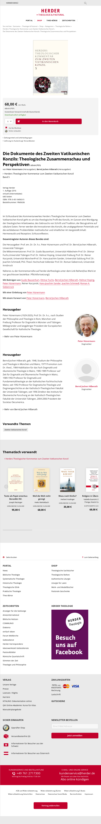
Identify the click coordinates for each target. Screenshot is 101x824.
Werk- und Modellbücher (62, 587)
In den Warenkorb (50, 121)
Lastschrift (56, 694)
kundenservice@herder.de (77, 773)
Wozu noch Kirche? (68, 496)
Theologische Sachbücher (62, 570)
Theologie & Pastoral (29, 26)
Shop (39, 20)
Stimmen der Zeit (10, 660)
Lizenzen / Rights (10, 693)
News (5, 570)
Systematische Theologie (13, 579)
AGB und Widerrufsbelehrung (26, 791)
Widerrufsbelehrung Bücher (51, 791)
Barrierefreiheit (76, 794)
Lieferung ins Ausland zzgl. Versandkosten (19, 141)
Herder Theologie (62, 606)
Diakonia (6, 627)
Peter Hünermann (14, 169)
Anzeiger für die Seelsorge (14, 611)
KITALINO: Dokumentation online (17, 701)
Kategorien (49, 26)
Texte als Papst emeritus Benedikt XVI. (15, 497)
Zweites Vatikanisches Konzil (15, 430)
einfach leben (9, 631)
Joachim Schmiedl (70, 283)
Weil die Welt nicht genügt (41, 497)
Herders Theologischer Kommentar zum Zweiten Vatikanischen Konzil (28, 29)
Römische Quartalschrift (13, 656)
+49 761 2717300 (28, 773)
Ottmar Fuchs (47, 280)
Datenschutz (40, 794)
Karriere (6, 697)
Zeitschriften (68, 20)
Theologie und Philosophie (14, 664)
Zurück (6, 486)
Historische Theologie (12, 583)
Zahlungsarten (60, 680)
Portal (29, 20)
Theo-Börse (52, 20)
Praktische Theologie (12, 591)
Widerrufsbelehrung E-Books (74, 791)
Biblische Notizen (10, 619)
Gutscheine (58, 701)
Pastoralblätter (9, 652)
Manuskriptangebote (12, 709)
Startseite (16, 26)
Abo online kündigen (75, 779)
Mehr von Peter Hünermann (18, 336)
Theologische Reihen (62, 26)
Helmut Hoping (86, 280)
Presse (6, 689)
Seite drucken (11, 557)
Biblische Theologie (11, 574)
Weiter (95, 486)
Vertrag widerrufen (51, 805)
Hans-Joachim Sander (50, 283)
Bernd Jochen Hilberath (47, 169)
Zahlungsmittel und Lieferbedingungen (18, 138)
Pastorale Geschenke (60, 591)
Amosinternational (11, 615)
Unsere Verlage (9, 684)
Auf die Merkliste (15, 128)
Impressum (89, 794)
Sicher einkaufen (13, 720)
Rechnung (55, 690)
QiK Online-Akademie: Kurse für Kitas (19, 705)
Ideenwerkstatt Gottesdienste (16, 648)
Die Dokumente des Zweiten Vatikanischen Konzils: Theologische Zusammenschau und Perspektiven (39, 31)
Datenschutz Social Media (57, 794)
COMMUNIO (8, 623)
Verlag (7, 680)
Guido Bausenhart (30, 280)
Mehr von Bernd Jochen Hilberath (20, 409)
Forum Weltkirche (10, 635)
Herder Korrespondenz (13, 644)
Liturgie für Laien (59, 583)
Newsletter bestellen (64, 720)
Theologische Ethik (11, 587)
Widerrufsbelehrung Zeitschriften (20, 794)
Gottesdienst (8, 640)
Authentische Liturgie (60, 579)
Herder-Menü (12, 3)
